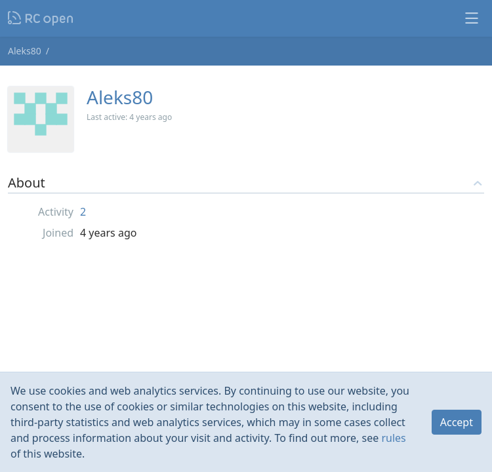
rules (393, 438)
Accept (456, 422)
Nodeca (41, 18)
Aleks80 (24, 51)
